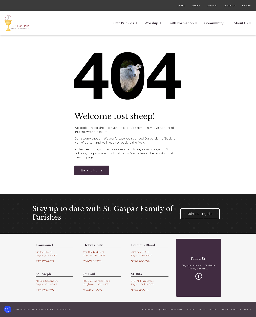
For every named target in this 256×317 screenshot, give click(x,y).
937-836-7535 (92, 290)
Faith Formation (182, 23)
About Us (242, 23)
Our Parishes (125, 23)
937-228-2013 (45, 261)
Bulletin (196, 5)
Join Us (181, 5)
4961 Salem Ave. (140, 251)
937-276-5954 (140, 261)
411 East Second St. (47, 280)
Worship (152, 23)
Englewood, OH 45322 (96, 284)
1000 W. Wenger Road (96, 280)
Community (215, 23)
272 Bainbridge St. (93, 251)
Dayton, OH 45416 (141, 255)
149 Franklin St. (44, 251)
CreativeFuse (65, 309)
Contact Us (229, 5)
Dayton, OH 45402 (46, 255)
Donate (246, 5)
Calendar (212, 5)
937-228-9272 (45, 290)
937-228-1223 (92, 261)
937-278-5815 (140, 290)
